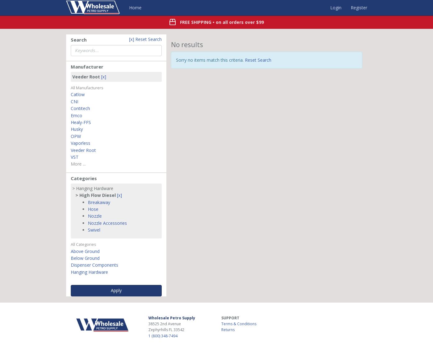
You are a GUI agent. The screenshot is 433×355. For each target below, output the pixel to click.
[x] (103, 77)
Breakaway (99, 202)
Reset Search (258, 60)
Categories (84, 178)
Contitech (80, 108)
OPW (76, 136)
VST (75, 157)
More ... (78, 164)
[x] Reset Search (145, 39)
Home (135, 8)
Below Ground (85, 258)
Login (335, 8)
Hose (93, 209)
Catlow (78, 94)
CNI (74, 101)
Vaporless (80, 143)
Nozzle (95, 216)
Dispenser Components (94, 265)
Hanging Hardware (89, 272)
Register (359, 8)
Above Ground (85, 251)
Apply (116, 290)
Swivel (94, 230)
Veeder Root (83, 150)
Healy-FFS (81, 122)
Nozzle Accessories (107, 223)
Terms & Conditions (238, 323)
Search (79, 40)
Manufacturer (87, 67)
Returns (228, 329)
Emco (76, 115)
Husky (77, 129)
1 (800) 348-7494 (163, 336)
